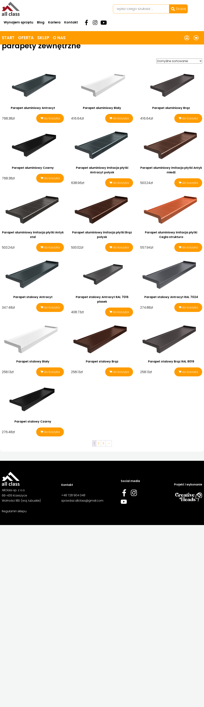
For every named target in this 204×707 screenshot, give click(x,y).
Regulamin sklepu (14, 567)
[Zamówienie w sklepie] (179, 61)
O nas (59, 38)
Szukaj (178, 8)
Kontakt (71, 22)
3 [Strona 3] (103, 474)
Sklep (43, 38)
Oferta (26, 38)
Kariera (54, 22)
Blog (40, 22)
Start (8, 38)
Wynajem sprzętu (18, 22)
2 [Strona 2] (98, 474)
